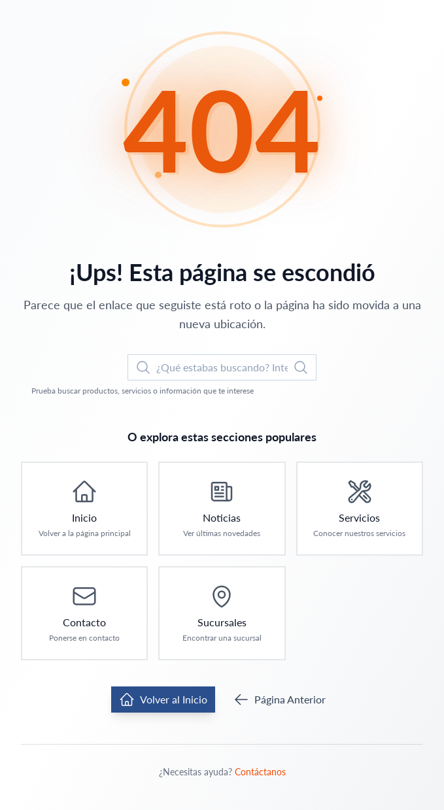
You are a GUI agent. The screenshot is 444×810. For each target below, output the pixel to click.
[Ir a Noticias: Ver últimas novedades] (221, 509)
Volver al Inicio (163, 699)
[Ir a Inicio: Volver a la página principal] (84, 509)
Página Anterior (279, 699)
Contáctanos (260, 771)
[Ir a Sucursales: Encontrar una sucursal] (221, 613)
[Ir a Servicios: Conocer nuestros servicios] (359, 509)
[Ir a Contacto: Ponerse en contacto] (84, 613)
